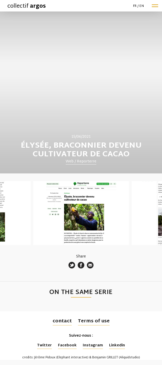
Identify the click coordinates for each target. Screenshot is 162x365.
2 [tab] (81, 237)
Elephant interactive (72, 357)
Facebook (67, 345)
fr (135, 6)
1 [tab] (75, 237)
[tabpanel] (81, 92)
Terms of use (94, 321)
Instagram (93, 345)
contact (62, 321)
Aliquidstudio (129, 357)
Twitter (44, 345)
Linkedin (117, 345)
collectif (26, 6)
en (142, 6)
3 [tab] (86, 237)
